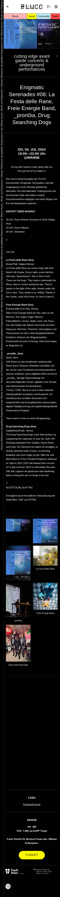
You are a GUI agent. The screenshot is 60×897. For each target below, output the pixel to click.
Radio (55, 16)
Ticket (31, 855)
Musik (15, 16)
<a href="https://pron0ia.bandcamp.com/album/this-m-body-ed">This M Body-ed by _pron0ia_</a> (32, 740)
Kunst (32, 16)
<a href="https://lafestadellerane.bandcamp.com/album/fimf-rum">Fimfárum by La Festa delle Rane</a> (32, 687)
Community (43, 16)
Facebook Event (31, 804)
